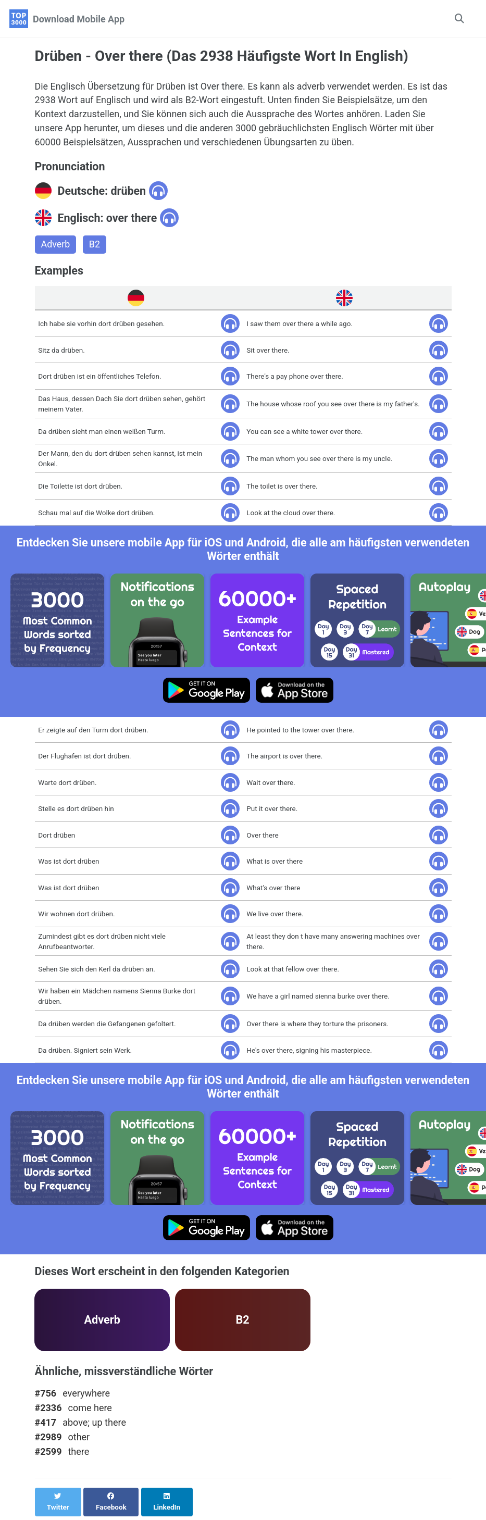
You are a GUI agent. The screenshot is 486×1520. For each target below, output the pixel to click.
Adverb (55, 245)
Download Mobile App (78, 19)
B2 (94, 245)
